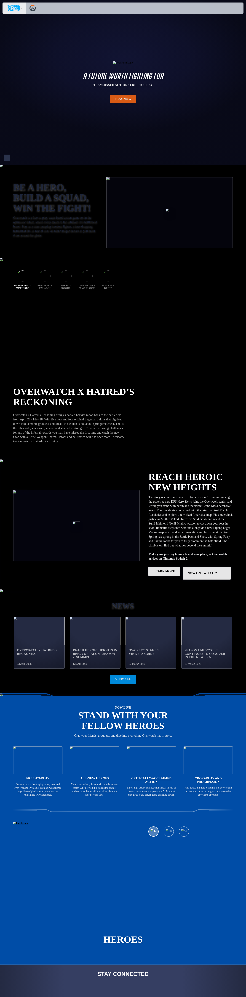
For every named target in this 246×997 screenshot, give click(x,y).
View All (123, 652)
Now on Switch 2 (207, 546)
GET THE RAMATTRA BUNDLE (41, 400)
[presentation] (14, 8)
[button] (232, 8)
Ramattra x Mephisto (22, 359)
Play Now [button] (123, 99)
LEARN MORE (164, 544)
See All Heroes (166, 871)
